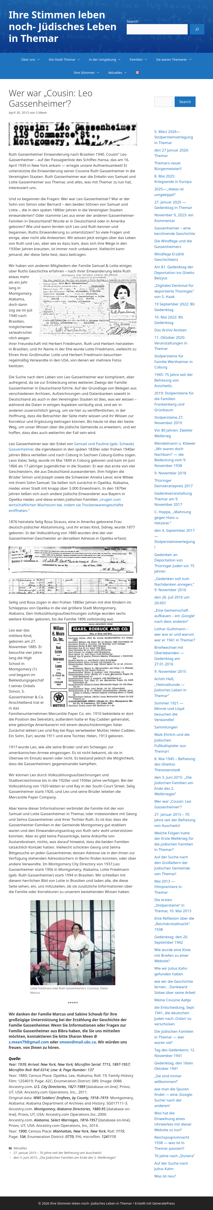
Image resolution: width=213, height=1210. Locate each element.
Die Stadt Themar (67, 59)
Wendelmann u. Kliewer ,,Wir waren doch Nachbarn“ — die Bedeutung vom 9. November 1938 (175, 454)
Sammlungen (166, 727)
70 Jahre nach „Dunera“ (174, 1155)
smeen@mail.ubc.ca (77, 1042)
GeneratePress (163, 1203)
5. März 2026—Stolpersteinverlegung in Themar (173, 137)
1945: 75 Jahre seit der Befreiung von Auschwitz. (173, 380)
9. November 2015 (170, 671)
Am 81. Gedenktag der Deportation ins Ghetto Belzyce (174, 272)
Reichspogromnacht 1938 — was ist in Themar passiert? (171, 1143)
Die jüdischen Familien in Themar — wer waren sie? (173, 1037)
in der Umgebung (107, 59)
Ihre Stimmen (89, 72)
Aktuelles (119, 72)
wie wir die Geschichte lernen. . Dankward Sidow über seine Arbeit (175, 987)
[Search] (197, 29)
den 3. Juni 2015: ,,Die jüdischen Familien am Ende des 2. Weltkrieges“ (65, 1157)
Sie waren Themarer (176, 59)
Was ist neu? (165, 1176)
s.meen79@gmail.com (29, 1042)
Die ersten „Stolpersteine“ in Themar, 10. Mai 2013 (172, 905)
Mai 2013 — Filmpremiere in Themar (168, 887)
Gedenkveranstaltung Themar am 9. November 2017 (173, 499)
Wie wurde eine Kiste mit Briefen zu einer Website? (172, 955)
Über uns (32, 59)
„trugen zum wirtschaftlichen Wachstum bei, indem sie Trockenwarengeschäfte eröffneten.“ (66, 505)
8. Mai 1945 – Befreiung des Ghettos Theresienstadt (174, 764)
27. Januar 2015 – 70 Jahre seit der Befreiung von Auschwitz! (58, 1153)
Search (132, 21)
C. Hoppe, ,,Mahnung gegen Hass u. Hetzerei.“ (172, 517)
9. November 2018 (170, 472)
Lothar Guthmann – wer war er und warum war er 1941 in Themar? (174, 634)
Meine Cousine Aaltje (172, 999)
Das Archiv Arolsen (170, 329)
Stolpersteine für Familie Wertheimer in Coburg (173, 361)
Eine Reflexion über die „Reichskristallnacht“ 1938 (174, 924)
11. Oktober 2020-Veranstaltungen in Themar (170, 343)
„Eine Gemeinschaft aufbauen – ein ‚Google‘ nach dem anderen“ (174, 616)
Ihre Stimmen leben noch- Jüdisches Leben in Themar (63, 26)
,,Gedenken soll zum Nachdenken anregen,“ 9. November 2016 (174, 584)
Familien (141, 59)
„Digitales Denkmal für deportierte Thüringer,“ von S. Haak (174, 291)
